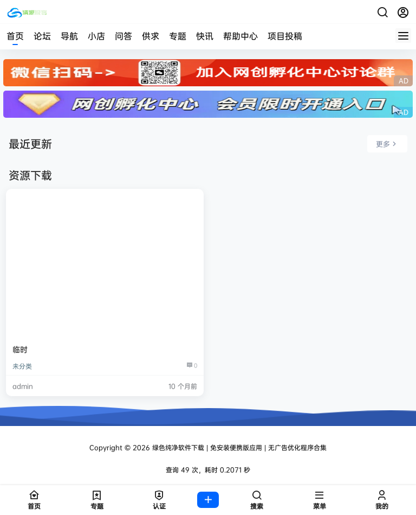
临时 (20, 349)
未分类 (22, 366)
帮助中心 (240, 36)
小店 (96, 36)
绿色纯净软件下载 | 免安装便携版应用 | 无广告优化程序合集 (238, 447)
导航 (69, 36)
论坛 (42, 36)
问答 (123, 36)
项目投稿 (285, 36)
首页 (15, 36)
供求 (150, 36)
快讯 (204, 36)
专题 (177, 36)
